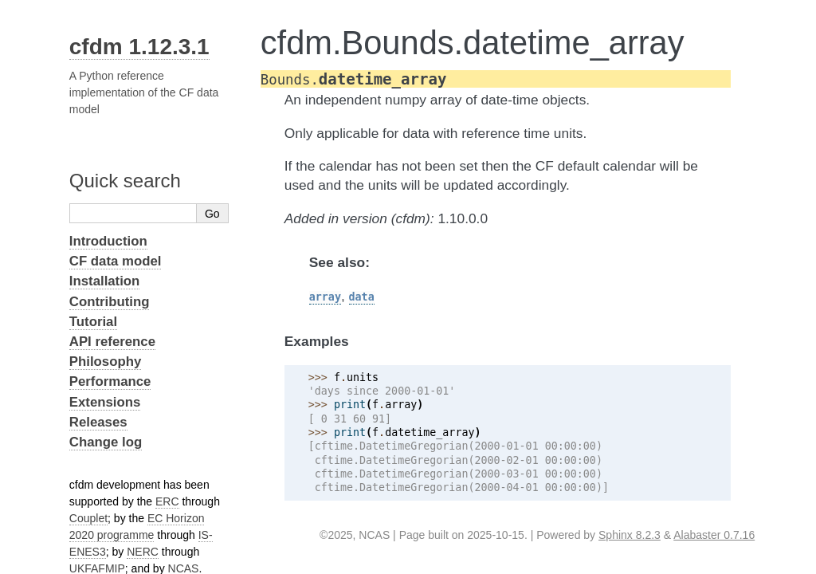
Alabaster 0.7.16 (714, 535)
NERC (143, 551)
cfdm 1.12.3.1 (139, 46)
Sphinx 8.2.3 (629, 535)
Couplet (88, 518)
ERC (167, 501)
